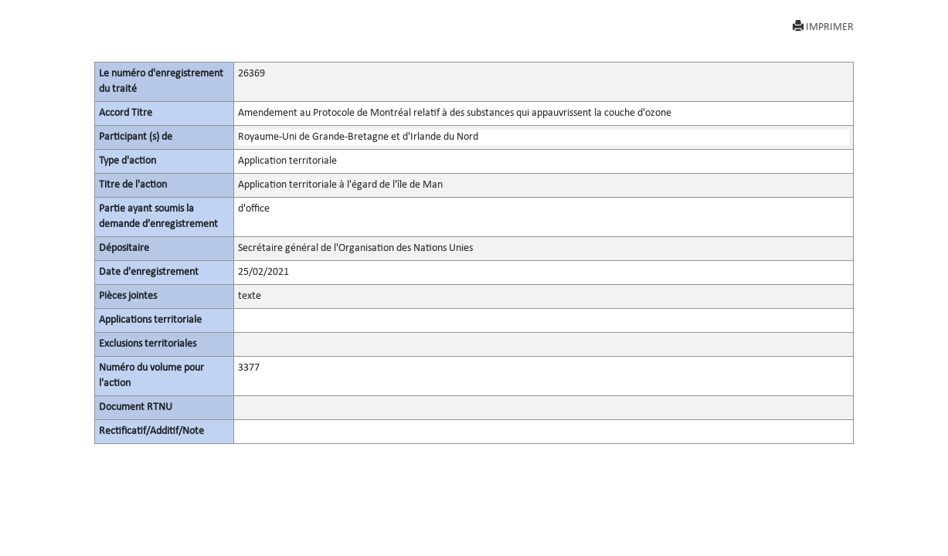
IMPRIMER (823, 26)
